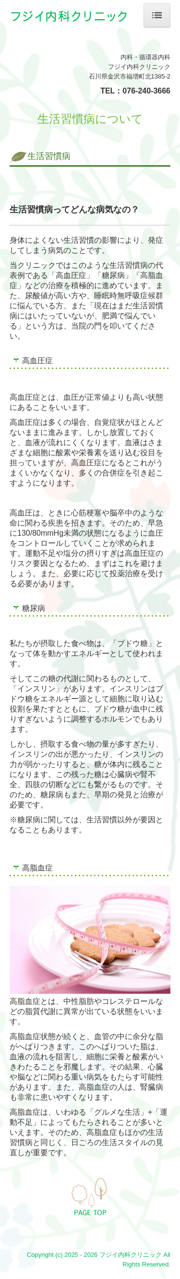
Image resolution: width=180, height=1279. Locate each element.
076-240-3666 (146, 91)
